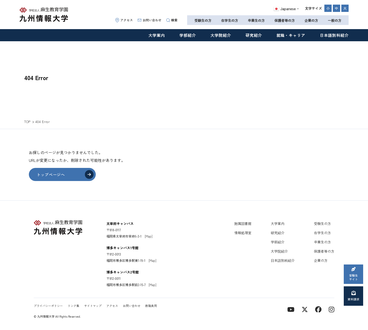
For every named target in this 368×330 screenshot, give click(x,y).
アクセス (124, 20)
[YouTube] (290, 309)
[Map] (148, 236)
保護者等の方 (284, 20)
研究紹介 (254, 35)
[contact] (318, 309)
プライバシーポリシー (48, 306)
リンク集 (73, 306)
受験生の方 (202, 20)
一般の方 (334, 20)
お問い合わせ (149, 20)
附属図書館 (242, 223)
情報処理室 (242, 232)
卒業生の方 (256, 20)
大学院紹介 (220, 35)
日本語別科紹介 (334, 35)
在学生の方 (229, 20)
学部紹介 (187, 35)
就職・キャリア (291, 35)
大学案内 (156, 35)
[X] (305, 309)
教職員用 (151, 306)
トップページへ (51, 174)
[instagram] (331, 309)
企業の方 (311, 20)
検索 (171, 20)
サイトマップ (93, 306)
